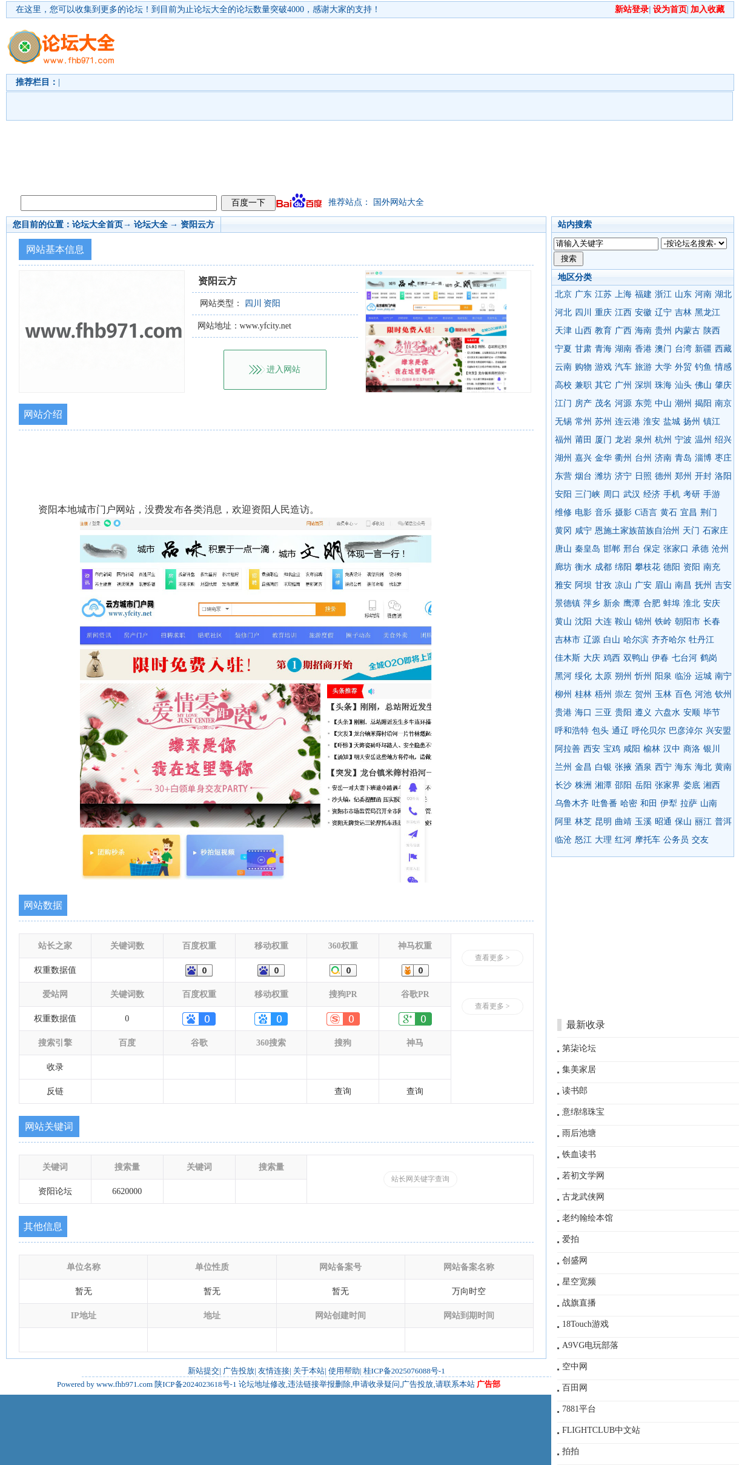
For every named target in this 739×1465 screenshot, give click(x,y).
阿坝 (583, 585)
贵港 (563, 712)
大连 (603, 621)
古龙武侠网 (583, 1196)
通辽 (620, 730)
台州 (643, 457)
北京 (563, 294)
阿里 (563, 821)
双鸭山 (636, 657)
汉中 (671, 748)
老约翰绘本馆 (587, 1218)
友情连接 (274, 1370)
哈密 (628, 803)
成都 (603, 567)
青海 (603, 348)
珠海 (663, 385)
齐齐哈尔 (669, 639)
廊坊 (563, 567)
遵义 (643, 712)
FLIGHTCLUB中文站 (601, 1430)
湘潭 (603, 785)
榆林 (651, 748)
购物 (583, 367)
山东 (683, 294)
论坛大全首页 (97, 224)
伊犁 (668, 803)
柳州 (563, 694)
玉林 (663, 694)
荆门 (708, 512)
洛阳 (723, 476)
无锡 (563, 421)
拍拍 (570, 1451)
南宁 (723, 676)
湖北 (723, 294)
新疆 (703, 348)
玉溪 (643, 821)
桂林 (583, 694)
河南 (703, 294)
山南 (708, 803)
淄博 (703, 457)
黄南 (723, 767)
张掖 (623, 767)
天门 (691, 530)
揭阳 (703, 403)
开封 (703, 476)
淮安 (651, 421)
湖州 (563, 457)
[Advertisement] (382, 104)
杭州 (663, 439)
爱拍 (570, 1239)
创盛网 (575, 1260)
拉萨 (688, 803)
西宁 (663, 767)
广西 (623, 330)
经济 (651, 494)
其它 (603, 385)
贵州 (663, 330)
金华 (603, 457)
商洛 (691, 748)
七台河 (684, 657)
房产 (583, 403)
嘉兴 (583, 457)
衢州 (623, 457)
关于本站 (309, 1370)
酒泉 (643, 767)
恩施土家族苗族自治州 (637, 530)
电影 (583, 512)
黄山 (563, 621)
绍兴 (723, 439)
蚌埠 (671, 603)
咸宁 (583, 530)
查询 (342, 1091)
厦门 (603, 439)
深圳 (643, 385)
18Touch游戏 (585, 1324)
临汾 (683, 676)
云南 (563, 367)
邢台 (631, 548)
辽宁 (663, 312)
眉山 (663, 585)
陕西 (711, 330)
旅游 (643, 367)
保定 (651, 548)
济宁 (623, 476)
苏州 (603, 421)
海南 (643, 330)
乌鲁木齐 (572, 803)
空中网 (575, 1366)
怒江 (583, 839)
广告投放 (238, 1370)
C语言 (646, 512)
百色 (683, 694)
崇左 (623, 694)
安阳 (563, 494)
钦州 (723, 694)
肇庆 (723, 385)
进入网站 (283, 369)
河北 (563, 312)
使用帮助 (344, 1370)
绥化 (583, 676)
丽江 (703, 821)
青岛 (683, 457)
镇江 (711, 421)
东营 (563, 476)
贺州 (643, 694)
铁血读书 (579, 1154)
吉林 (683, 312)
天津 (563, 330)
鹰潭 (631, 603)
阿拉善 (567, 748)
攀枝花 (647, 567)
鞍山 (623, 621)
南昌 (683, 585)
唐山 (563, 548)
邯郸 (611, 548)
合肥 (651, 603)
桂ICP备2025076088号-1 (404, 1370)
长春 (711, 621)
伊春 (660, 657)
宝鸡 (611, 748)
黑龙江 (707, 312)
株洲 (583, 785)
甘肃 (583, 348)
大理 (603, 839)
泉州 (643, 439)
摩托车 (647, 839)
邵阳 (623, 785)
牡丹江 (701, 639)
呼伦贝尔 (649, 730)
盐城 (671, 421)
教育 (603, 330)
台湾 (683, 348)
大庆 (591, 657)
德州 (663, 476)
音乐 (603, 512)
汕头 (683, 385)
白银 (603, 767)
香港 (643, 348)
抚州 (703, 585)
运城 (703, 676)
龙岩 (623, 439)
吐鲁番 (604, 803)
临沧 (563, 839)
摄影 (623, 512)
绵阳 (623, 567)
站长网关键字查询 (420, 1179)
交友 (700, 839)
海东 (683, 767)
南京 (723, 403)
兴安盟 (718, 730)
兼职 (583, 385)
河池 (703, 694)
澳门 (663, 348)
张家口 (676, 548)
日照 (643, 476)
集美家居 (579, 1069)
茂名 (603, 403)
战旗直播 (579, 1302)
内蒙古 (687, 330)
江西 (623, 312)
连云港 (627, 421)
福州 (563, 439)
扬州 (691, 421)
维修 (563, 512)
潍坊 (603, 476)
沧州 (720, 548)
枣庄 (723, 457)
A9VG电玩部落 (590, 1345)
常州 (583, 421)
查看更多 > (492, 957)
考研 (691, 494)
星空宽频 (579, 1281)
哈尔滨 (636, 639)
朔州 (623, 676)
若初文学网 (583, 1175)
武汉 (631, 494)
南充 (711, 567)
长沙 (563, 785)
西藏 (723, 348)
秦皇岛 (587, 548)
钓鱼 (703, 367)
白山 (611, 639)
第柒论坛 (579, 1048)
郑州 (683, 476)
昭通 (663, 821)
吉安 (723, 585)
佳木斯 (567, 657)
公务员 (676, 839)
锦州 (643, 621)
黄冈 (563, 530)
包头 (600, 730)
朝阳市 (687, 621)
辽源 (591, 639)
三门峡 (587, 494)
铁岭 (663, 621)
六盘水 (667, 712)
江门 (563, 403)
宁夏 (563, 348)
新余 (611, 603)
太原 (603, 676)
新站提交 (203, 1370)
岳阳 (643, 785)
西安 (591, 748)
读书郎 (575, 1090)
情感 (723, 367)
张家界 (667, 785)
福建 (643, 294)
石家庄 (715, 530)
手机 (671, 494)
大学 (663, 367)
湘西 (711, 785)
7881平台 (579, 1408)
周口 (611, 494)
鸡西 (611, 657)
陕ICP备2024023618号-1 (195, 1384)
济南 (663, 457)
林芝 (583, 821)
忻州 (643, 676)
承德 (700, 548)
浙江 (663, 294)
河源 (623, 403)
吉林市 (567, 639)
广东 (583, 294)
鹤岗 (708, 657)
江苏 (603, 294)
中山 (663, 403)
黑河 (563, 676)
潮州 (683, 403)
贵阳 (623, 712)
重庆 (603, 312)
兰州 (563, 767)
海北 (703, 767)
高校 (563, 385)
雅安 (563, 585)
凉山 (623, 585)
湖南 (623, 348)
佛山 (703, 385)
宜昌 (688, 512)
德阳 (671, 567)
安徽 (643, 312)
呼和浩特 (572, 730)
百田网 (575, 1387)
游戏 (603, 367)
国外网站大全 (398, 202)
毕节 (711, 712)
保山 (683, 821)
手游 (711, 494)
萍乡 (591, 603)
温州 (703, 439)
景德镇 (567, 603)
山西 (583, 330)
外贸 (683, 367)
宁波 (683, 439)
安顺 (691, 712)
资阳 (691, 567)
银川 (711, 748)
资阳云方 (197, 224)
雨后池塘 (579, 1133)
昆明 (603, 821)
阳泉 (663, 676)
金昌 (583, 767)
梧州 (603, 694)
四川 (583, 312)
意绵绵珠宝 (583, 1111)
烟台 (583, 476)
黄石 (668, 512)
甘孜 (603, 585)
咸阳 (631, 748)
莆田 (583, 439)
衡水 (583, 567)
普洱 (723, 821)
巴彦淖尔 (686, 730)
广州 (623, 385)
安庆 (711, 603)
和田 (648, 803)
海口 (583, 712)
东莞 (643, 403)
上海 (623, 294)
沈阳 (583, 621)
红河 (623, 839)
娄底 (691, 785)
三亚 (603, 712)
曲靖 (623, 821)
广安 (643, 585)
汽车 (623, 367)
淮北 (691, 603)
